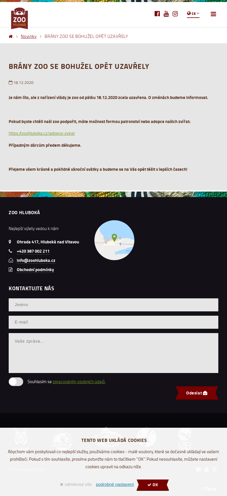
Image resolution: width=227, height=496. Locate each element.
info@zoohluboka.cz (36, 260)
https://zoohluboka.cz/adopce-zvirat (42, 133)
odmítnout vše (75, 484)
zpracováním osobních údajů (79, 382)
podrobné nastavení (115, 484)
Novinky (28, 36)
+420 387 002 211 (33, 251)
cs (193, 13)
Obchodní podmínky (35, 269)
